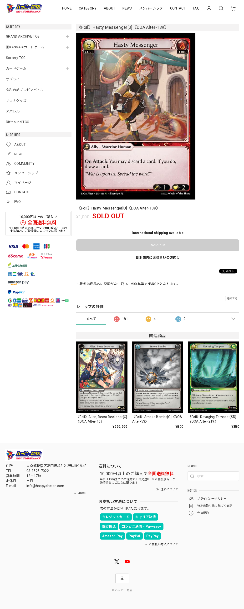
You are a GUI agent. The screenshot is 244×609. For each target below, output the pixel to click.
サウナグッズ (16, 100)
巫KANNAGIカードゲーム (25, 47)
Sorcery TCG (16, 58)
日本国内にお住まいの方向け (158, 257)
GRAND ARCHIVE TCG (23, 36)
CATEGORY (88, 8)
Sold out (158, 245)
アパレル (13, 111)
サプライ (13, 79)
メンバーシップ (151, 8)
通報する (232, 298)
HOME (67, 8)
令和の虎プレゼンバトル (25, 90)
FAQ (196, 8)
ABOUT (110, 8)
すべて (91, 319)
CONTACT (178, 8)
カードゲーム (16, 68)
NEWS (127, 8)
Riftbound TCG (17, 122)
